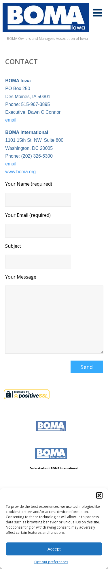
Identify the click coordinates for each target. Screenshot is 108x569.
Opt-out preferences (51, 561)
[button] (99, 495)
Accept (54, 548)
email (10, 119)
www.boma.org (20, 171)
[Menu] (97, 12)
